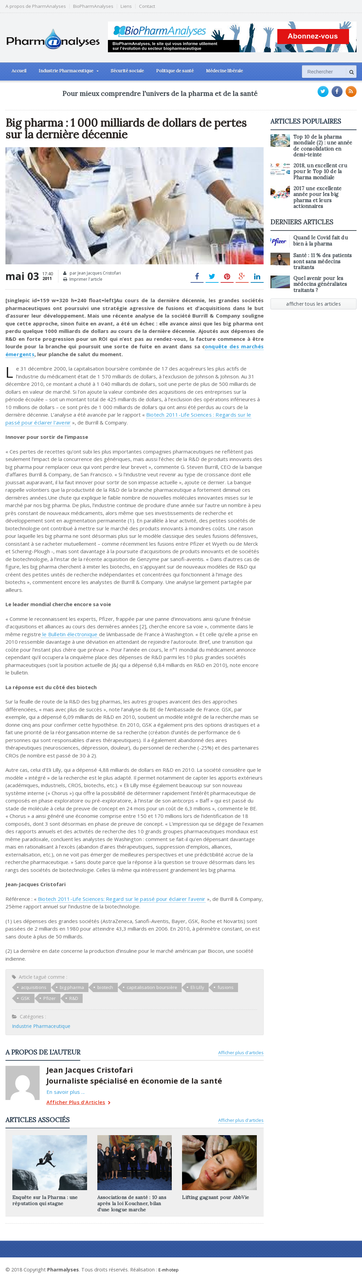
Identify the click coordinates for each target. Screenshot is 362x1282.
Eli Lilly (193, 987)
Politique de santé (175, 71)
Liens (126, 6)
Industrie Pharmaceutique (40, 1026)
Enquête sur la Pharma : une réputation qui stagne (44, 1200)
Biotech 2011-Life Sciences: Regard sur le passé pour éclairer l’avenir (119, 898)
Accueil (19, 71)
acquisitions (33, 987)
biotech (103, 987)
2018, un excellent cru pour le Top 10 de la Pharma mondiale (319, 172)
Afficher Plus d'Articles (77, 1103)
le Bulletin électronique (69, 634)
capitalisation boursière (149, 987)
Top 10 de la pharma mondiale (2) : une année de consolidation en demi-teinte (324, 146)
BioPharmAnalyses (93, 6)
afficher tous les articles (313, 298)
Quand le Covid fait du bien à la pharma (319, 235)
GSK (246, 987)
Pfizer (27, 998)
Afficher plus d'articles (241, 1052)
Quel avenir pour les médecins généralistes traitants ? (319, 278)
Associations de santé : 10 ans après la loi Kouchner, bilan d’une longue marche (130, 1203)
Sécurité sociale (127, 71)
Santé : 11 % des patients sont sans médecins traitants (321, 256)
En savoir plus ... (64, 1091)
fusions (221, 987)
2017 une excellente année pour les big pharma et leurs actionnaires (324, 194)
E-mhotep (169, 1269)
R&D (50, 998)
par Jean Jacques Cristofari (92, 273)
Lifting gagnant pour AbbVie (214, 1197)
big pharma (71, 987)
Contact (147, 6)
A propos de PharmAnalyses (35, 6)
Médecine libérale (224, 71)
